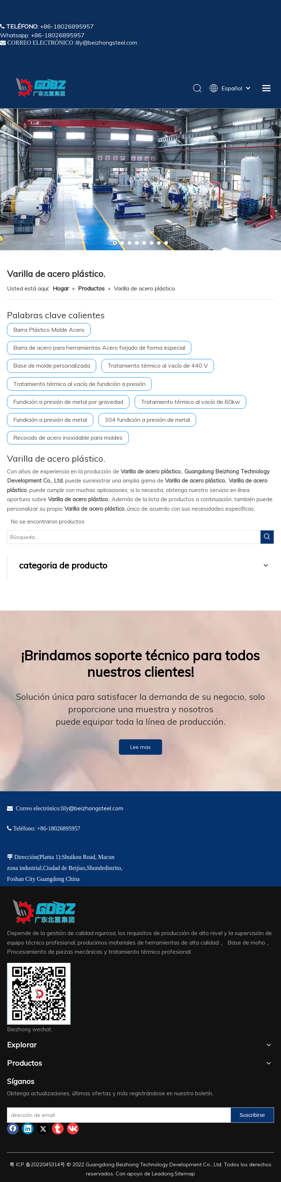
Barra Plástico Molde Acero (49, 329)
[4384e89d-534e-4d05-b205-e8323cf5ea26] (39, 994)
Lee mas (140, 747)
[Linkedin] (28, 1128)
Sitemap (185, 1173)
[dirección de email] (117, 1115)
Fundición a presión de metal (50, 419)
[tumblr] (58, 1128)
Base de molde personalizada (51, 365)
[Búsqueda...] (134, 537)
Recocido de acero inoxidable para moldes (68, 437)
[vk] (73, 1128)
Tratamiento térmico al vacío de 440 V (158, 365)
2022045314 (45, 1164)
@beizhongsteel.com (96, 808)
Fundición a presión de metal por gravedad (68, 401)
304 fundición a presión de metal (147, 419)
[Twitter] (43, 1128)
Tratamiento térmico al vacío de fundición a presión (79, 383)
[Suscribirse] (252, 1115)
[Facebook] (13, 1128)
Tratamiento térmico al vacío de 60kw (190, 401)
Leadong (162, 1173)
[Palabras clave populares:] (267, 537)
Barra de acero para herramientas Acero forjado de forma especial (99, 347)
